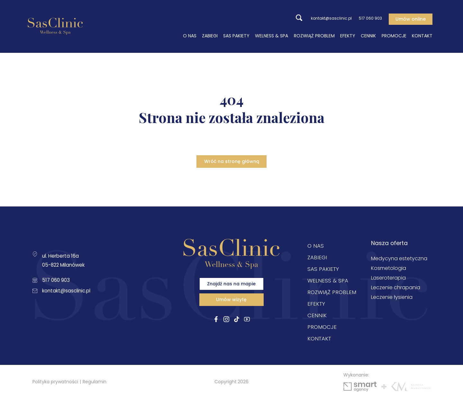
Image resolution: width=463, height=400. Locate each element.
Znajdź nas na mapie (231, 288)
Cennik (371, 35)
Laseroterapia (388, 279)
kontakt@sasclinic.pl (322, 18)
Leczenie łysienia (392, 298)
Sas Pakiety (239, 35)
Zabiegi (213, 35)
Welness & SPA (274, 35)
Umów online (413, 18)
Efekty (350, 35)
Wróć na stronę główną (231, 162)
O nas (192, 35)
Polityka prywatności (55, 382)
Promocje (396, 35)
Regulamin (94, 382)
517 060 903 (367, 18)
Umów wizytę (231, 308)
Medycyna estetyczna (399, 259)
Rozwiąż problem (317, 35)
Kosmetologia (388, 269)
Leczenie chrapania (395, 288)
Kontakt (425, 35)
